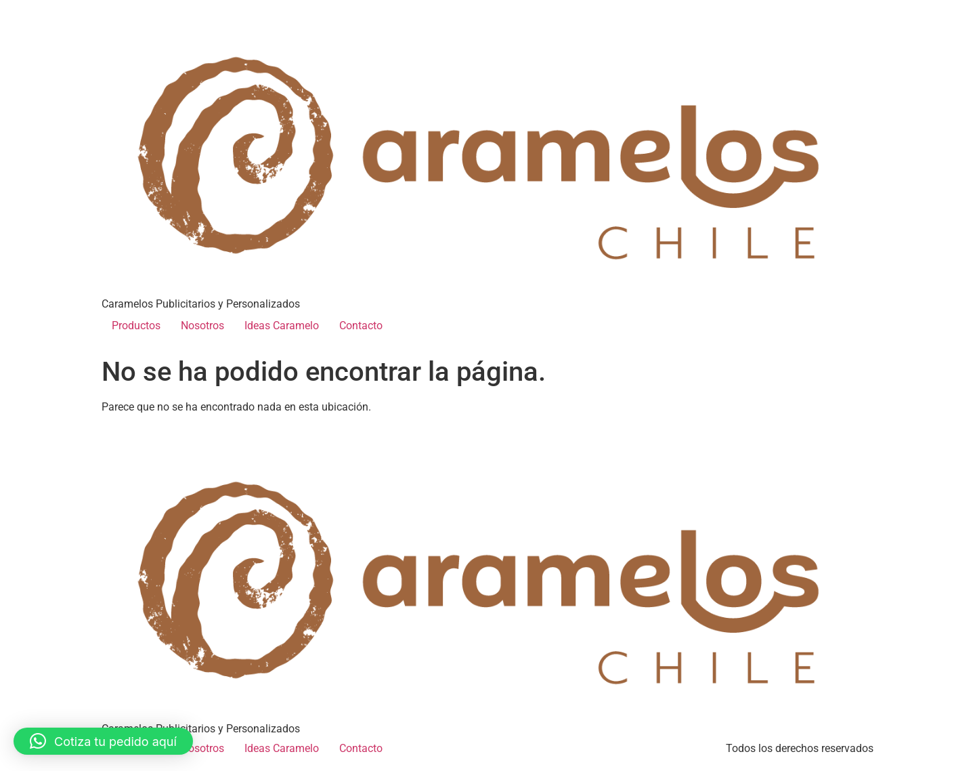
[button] (103, 741)
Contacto (361, 325)
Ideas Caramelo (281, 325)
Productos (136, 325)
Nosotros (202, 325)
